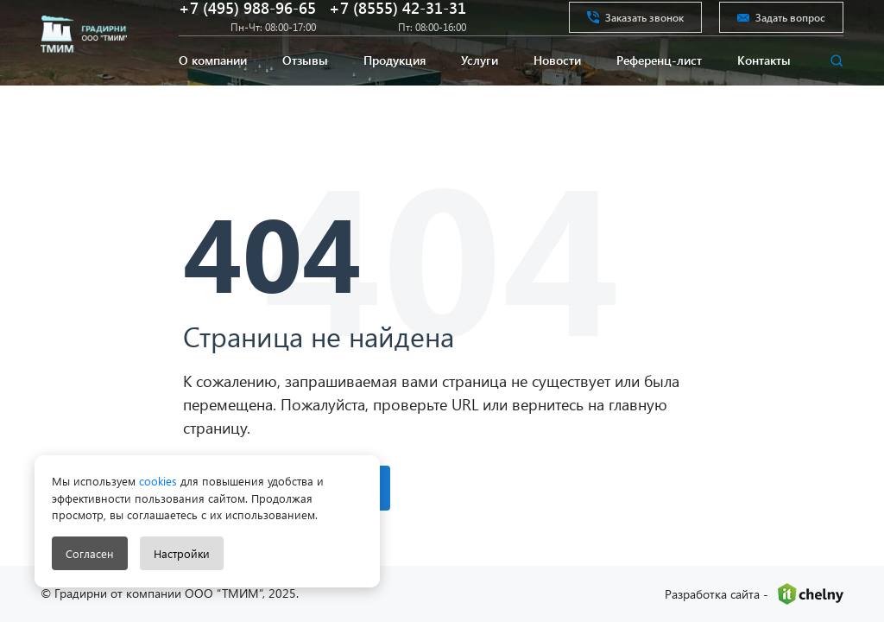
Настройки (182, 553)
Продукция (394, 88)
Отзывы (305, 88)
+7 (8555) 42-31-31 (397, 20)
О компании (213, 88)
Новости (557, 88)
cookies (156, 480)
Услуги (479, 88)
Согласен (90, 553)
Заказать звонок (635, 29)
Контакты (764, 88)
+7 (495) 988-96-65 (247, 20)
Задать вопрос (781, 29)
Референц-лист (659, 88)
